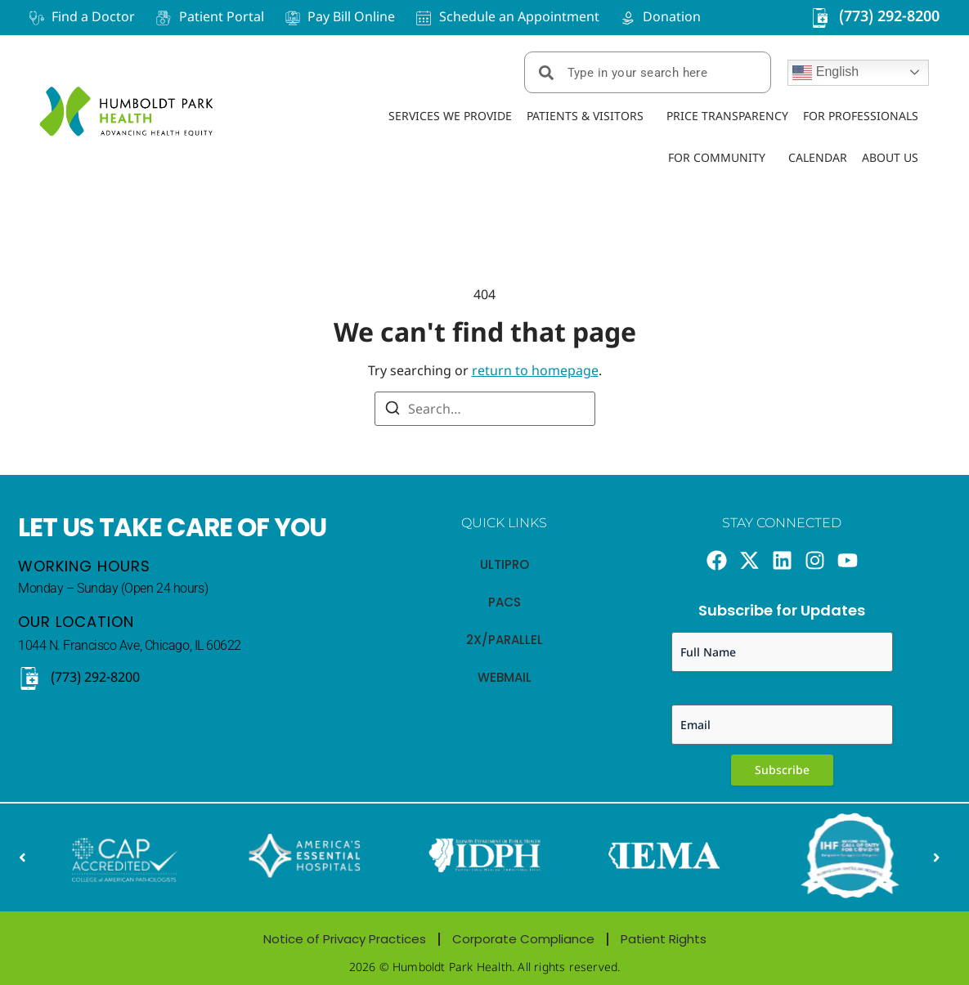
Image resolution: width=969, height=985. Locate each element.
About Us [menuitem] (890, 157)
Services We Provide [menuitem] (450, 115)
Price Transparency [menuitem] (727, 115)
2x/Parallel (504, 639)
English (825, 73)
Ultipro (504, 564)
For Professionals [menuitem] (860, 115)
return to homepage (535, 370)
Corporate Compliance (523, 938)
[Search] (392, 410)
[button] (21, 858)
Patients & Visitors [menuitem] (585, 115)
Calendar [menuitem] (817, 157)
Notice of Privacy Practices (344, 938)
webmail (505, 677)
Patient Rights (664, 938)
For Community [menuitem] (716, 157)
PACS (504, 602)
